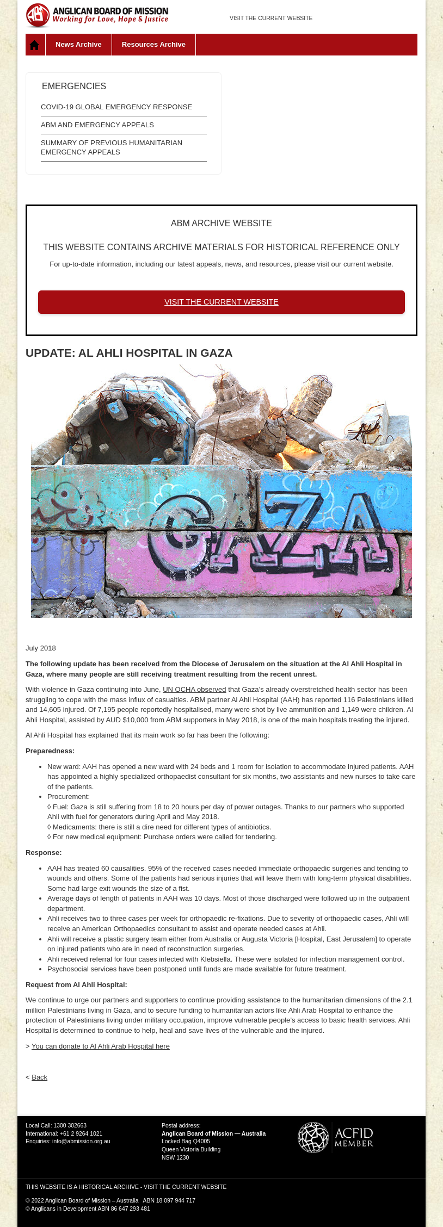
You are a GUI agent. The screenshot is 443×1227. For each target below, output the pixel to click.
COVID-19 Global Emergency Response (116, 107)
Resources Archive (154, 44)
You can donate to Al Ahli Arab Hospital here (101, 1046)
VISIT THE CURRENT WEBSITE (271, 18)
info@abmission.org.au (81, 1141)
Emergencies (74, 86)
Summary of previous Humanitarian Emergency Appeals (111, 147)
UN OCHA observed (194, 689)
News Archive (79, 44)
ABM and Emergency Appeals (97, 125)
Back (39, 1077)
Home (36, 44)
